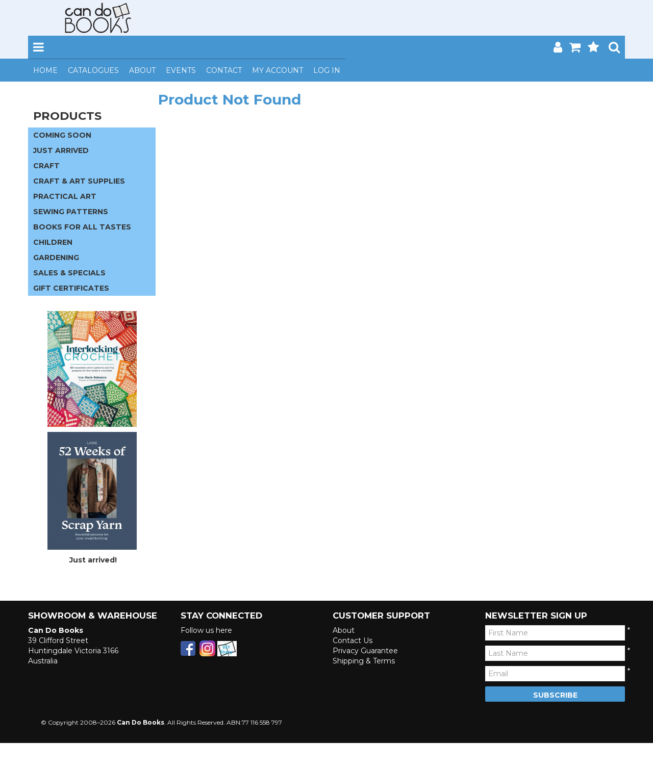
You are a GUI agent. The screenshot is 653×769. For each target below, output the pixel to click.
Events (181, 70)
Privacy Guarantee (365, 650)
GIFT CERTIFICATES (71, 288)
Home (45, 70)
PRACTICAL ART (64, 196)
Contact (224, 70)
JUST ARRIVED (61, 150)
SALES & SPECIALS (69, 272)
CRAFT (46, 165)
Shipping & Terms (364, 660)
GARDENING (56, 257)
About (142, 70)
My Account (277, 70)
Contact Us (352, 640)
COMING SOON (62, 135)
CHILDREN (52, 242)
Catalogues (93, 70)
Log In (326, 70)
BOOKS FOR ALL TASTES (82, 227)
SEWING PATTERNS (70, 211)
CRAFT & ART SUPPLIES (79, 181)
